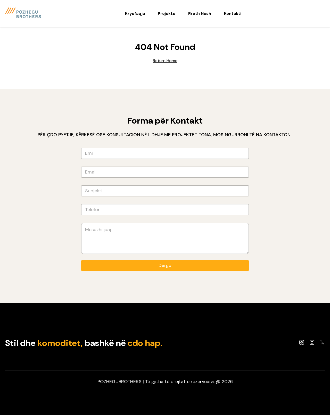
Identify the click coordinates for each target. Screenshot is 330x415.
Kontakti (232, 13)
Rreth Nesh (199, 13)
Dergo (165, 265)
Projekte (166, 13)
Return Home (165, 60)
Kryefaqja (135, 13)
